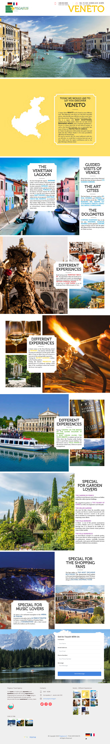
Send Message (79, 674)
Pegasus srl (63, 736)
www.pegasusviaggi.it (49, 699)
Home (33, 737)
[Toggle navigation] (55, 9)
